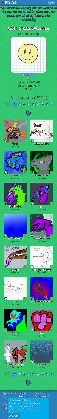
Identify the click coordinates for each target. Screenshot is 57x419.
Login (51, 2)
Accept (14, 415)
